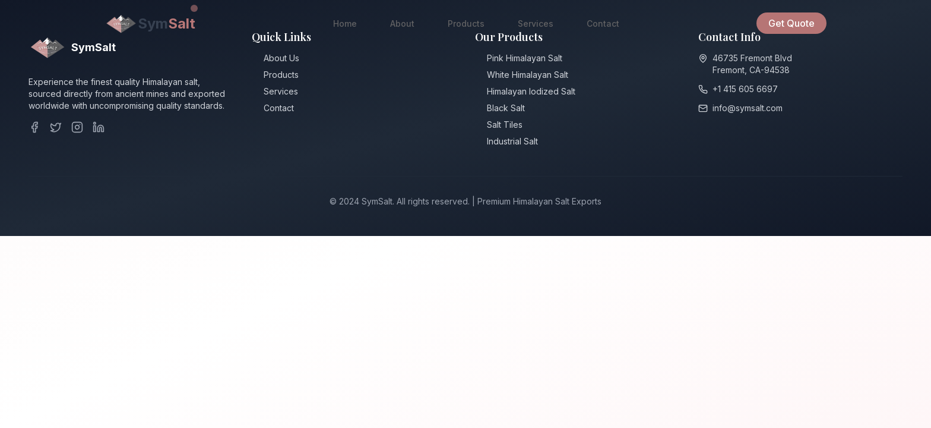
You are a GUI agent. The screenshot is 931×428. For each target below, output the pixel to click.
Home (345, 23)
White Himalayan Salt (527, 75)
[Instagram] (77, 127)
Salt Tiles (504, 125)
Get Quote (791, 23)
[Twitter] (56, 127)
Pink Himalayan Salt (524, 59)
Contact (603, 23)
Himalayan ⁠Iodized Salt (531, 92)
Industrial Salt (512, 142)
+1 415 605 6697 (745, 91)
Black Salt (506, 108)
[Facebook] (34, 127)
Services (535, 23)
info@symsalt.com (747, 110)
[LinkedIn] (98, 127)
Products (466, 23)
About (402, 23)
